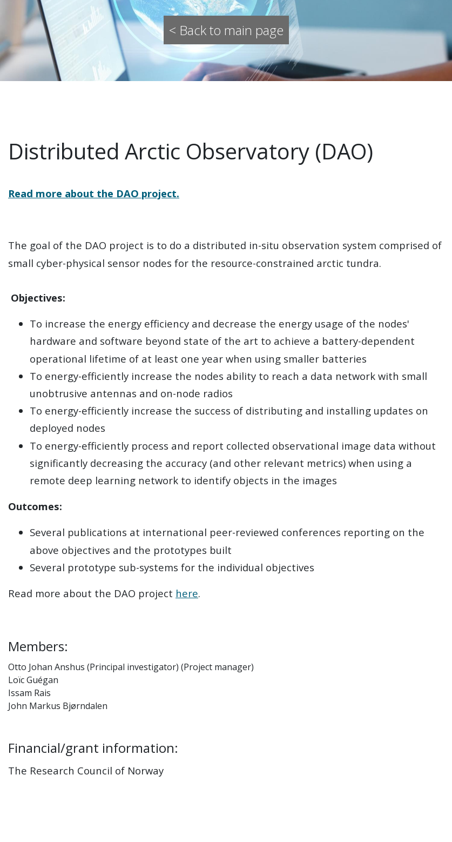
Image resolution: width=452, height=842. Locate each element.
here (187, 593)
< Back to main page (226, 30)
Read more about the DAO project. (93, 193)
